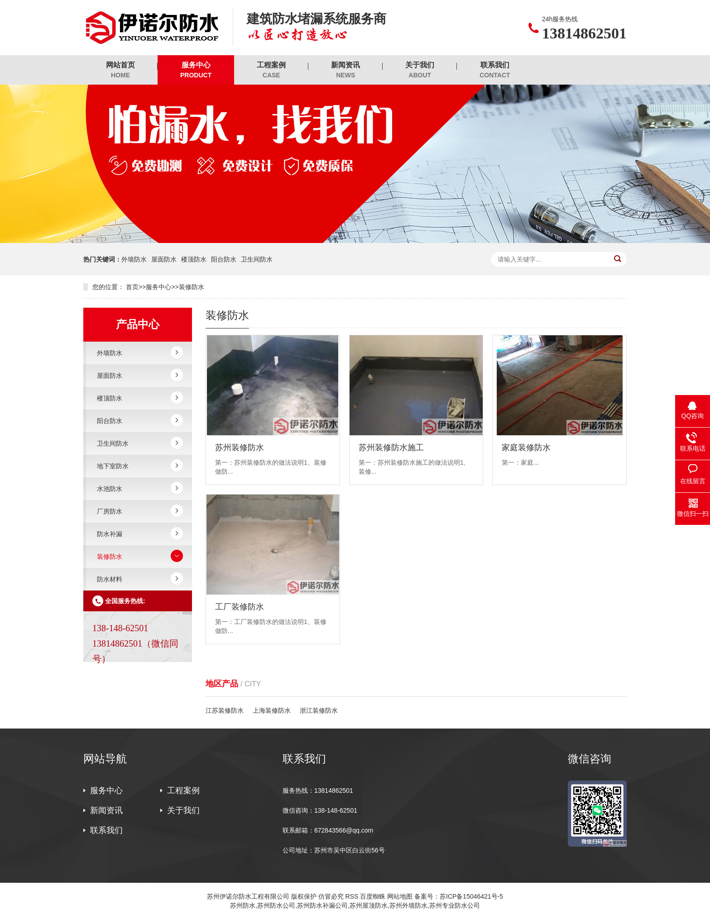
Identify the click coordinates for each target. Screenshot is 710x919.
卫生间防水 (257, 259)
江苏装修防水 (225, 710)
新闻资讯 (345, 70)
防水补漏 (109, 534)
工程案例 (271, 70)
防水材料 (109, 579)
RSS (352, 896)
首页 (132, 286)
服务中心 (195, 70)
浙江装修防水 (319, 710)
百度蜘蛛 (372, 896)
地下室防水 (113, 466)
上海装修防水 (272, 710)
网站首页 (120, 70)
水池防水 (109, 488)
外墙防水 (134, 259)
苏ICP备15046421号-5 (471, 896)
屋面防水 (164, 259)
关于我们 (419, 70)
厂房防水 (109, 511)
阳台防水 (223, 259)
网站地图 (400, 896)
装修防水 (191, 286)
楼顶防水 (193, 259)
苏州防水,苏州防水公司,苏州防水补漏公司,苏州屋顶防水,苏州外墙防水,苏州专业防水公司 (355, 905)
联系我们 (495, 70)
